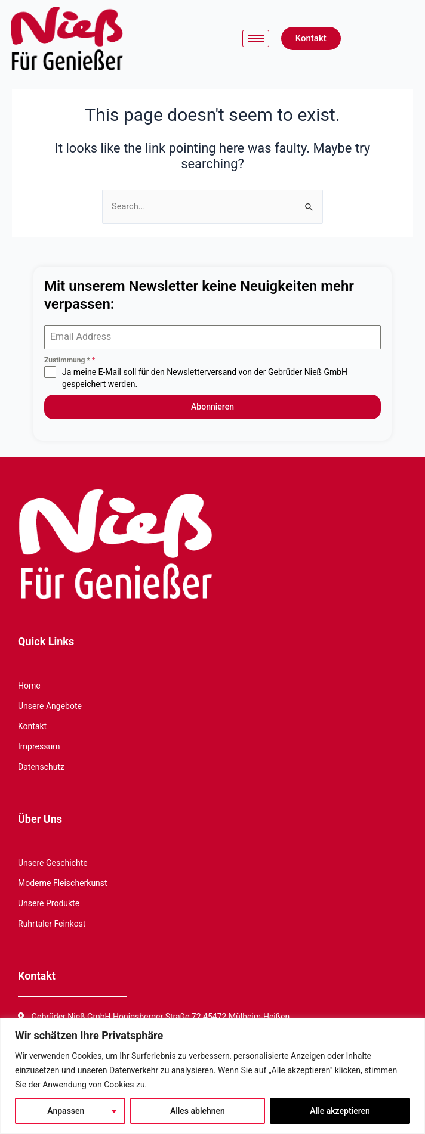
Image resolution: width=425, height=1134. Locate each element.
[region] (212, 1076)
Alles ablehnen (197, 1111)
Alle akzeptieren (339, 1111)
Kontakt (32, 726)
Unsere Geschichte (53, 862)
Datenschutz (41, 767)
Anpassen (65, 1111)
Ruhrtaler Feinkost (51, 923)
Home (29, 685)
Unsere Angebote (50, 706)
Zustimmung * (69, 360)
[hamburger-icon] (255, 38)
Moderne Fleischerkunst (62, 883)
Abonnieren (212, 406)
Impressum (39, 746)
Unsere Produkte (48, 903)
